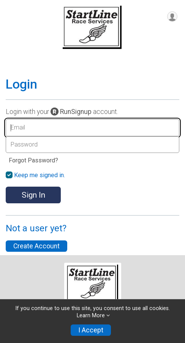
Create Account (36, 246)
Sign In (33, 195)
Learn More (91, 315)
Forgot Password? (33, 160)
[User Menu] (172, 16)
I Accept (90, 330)
